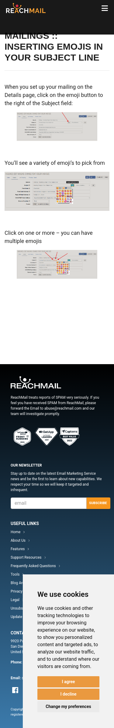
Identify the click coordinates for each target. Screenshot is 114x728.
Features (18, 549)
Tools (15, 574)
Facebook (15, 690)
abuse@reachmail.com (63, 408)
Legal (15, 600)
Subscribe (98, 503)
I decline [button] (68, 694)
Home (15, 532)
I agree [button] (68, 681)
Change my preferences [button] (68, 706)
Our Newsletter (26, 465)
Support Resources (26, 557)
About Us (18, 540)
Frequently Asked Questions (33, 566)
